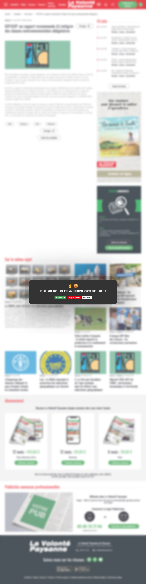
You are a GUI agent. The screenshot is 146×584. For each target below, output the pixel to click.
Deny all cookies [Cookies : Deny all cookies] (74, 297)
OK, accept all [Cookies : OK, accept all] (60, 297)
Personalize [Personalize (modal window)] (87, 297)
